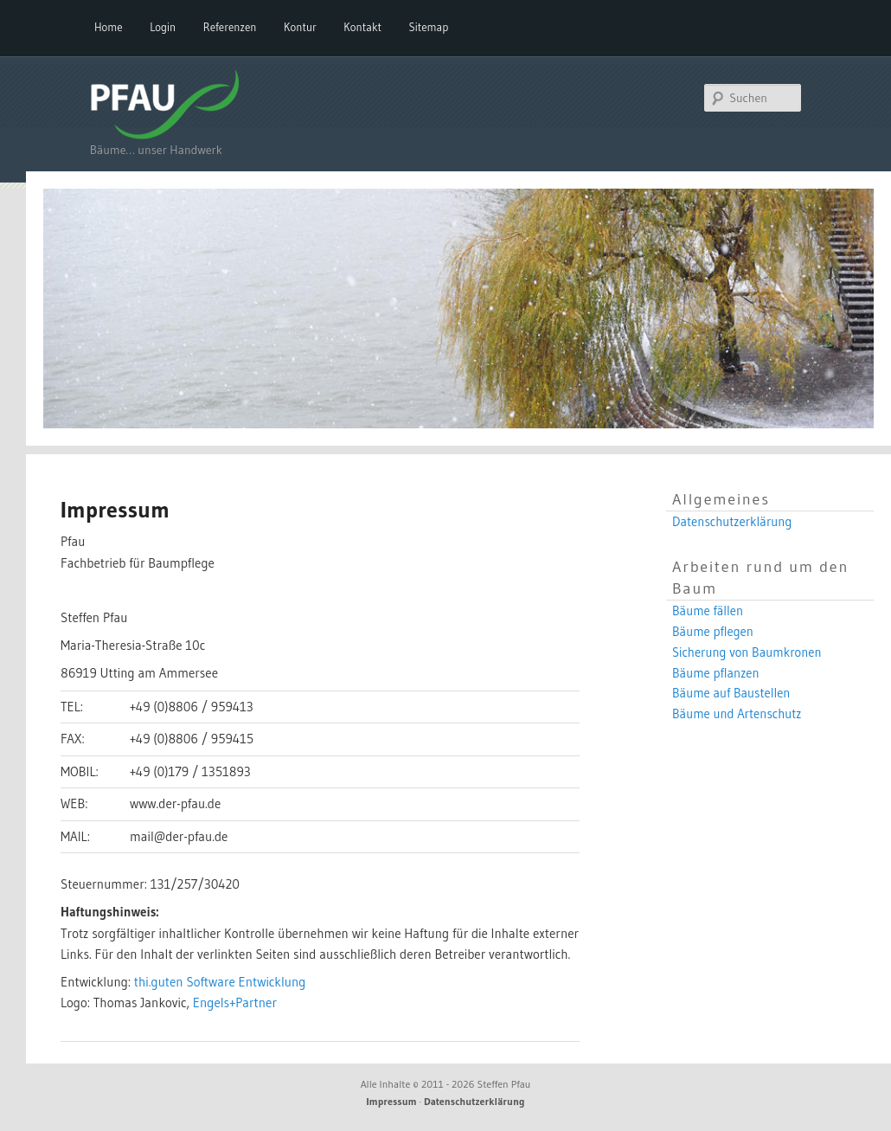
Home (108, 27)
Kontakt (362, 27)
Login (163, 27)
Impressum (392, 1101)
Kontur (300, 27)
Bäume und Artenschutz (737, 714)
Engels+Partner (235, 1002)
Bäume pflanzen (716, 673)
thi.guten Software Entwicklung (220, 982)
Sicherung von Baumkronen (747, 652)
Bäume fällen (707, 611)
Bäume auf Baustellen (731, 693)
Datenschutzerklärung (732, 522)
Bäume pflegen (712, 631)
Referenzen (230, 27)
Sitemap (429, 27)
